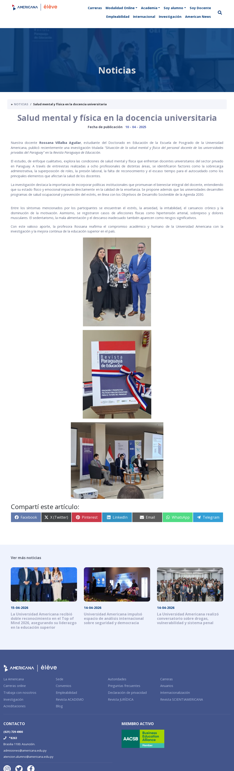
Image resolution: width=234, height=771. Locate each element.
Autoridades (117, 679)
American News (198, 16)
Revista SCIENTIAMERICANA (181, 699)
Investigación (170, 16)
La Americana (13, 679)
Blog (59, 706)
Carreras (95, 8)
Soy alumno (173, 8)
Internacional (144, 16)
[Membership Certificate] (176, 738)
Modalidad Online (120, 8)
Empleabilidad (117, 16)
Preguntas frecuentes (124, 686)
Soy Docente (200, 8)
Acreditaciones (14, 706)
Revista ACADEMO (70, 699)
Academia (149, 8)
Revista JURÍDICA (120, 699)
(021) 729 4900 (13, 732)
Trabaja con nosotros (19, 692)
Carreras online (14, 686)
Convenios (63, 686)
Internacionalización (175, 692)
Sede (59, 679)
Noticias (21, 104)
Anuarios (166, 686)
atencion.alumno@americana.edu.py (28, 757)
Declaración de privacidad (127, 692)
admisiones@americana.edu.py (24, 750)
